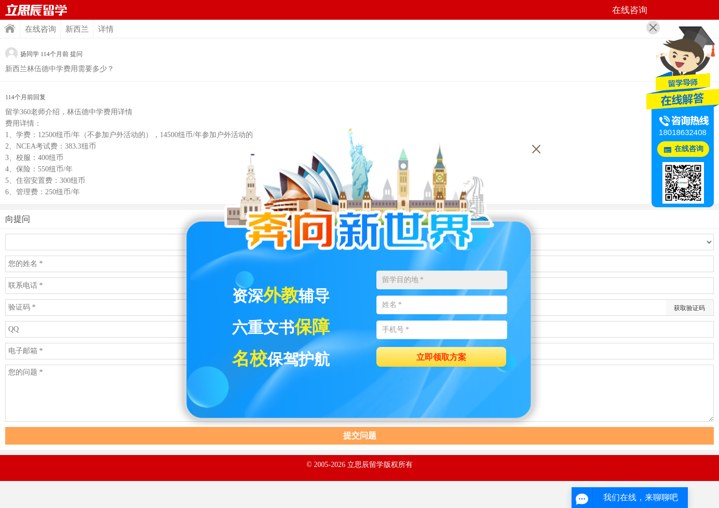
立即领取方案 (441, 357)
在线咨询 (40, 29)
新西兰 (77, 29)
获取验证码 (689, 308)
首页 (36, 10)
